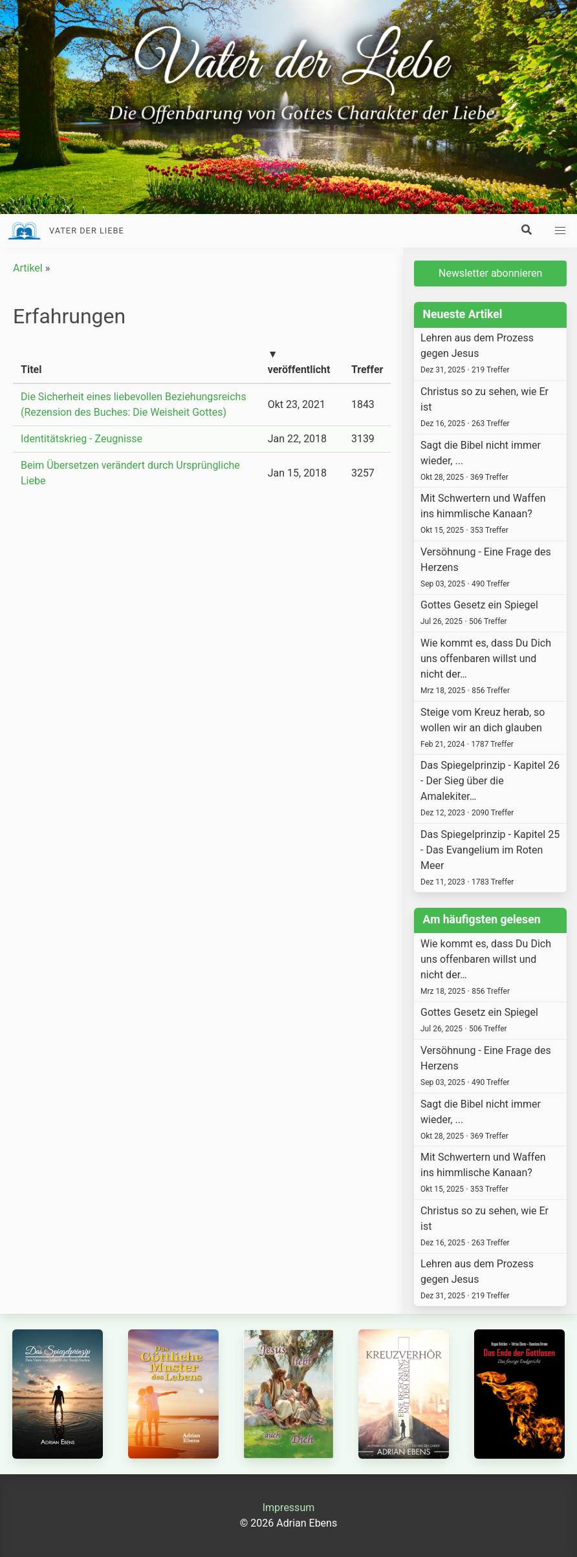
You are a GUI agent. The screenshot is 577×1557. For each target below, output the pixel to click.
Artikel (28, 268)
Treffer (367, 369)
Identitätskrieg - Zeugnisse (81, 439)
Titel (31, 369)
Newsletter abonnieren (490, 273)
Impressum (289, 1507)
